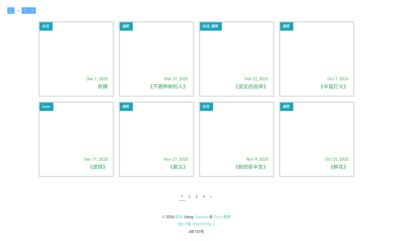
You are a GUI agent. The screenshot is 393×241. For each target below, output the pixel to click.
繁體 (227, 217)
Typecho (201, 217)
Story (218, 217)
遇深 (178, 217)
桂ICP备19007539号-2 (196, 224)
